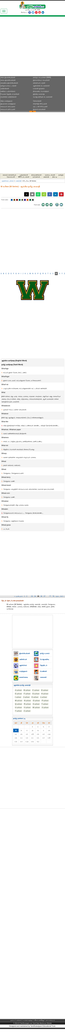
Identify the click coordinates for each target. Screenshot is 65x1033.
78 (53, 596)
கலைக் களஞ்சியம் (9, 175)
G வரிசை (35, 694)
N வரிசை (27, 701)
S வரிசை (36, 704)
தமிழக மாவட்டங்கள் (8, 86)
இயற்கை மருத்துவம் (8, 104)
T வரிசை (45, 704)
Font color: (4, 200)
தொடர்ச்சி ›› (60, 596)
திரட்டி (54, 177)
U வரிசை (18, 707)
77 (50, 596)
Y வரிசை (18, 711)
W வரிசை (36, 707)
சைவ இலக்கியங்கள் (8, 80)
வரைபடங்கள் (50, 175)
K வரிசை (35, 697)
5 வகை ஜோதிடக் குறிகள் (10, 94)
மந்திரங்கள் (5, 88)
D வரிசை (44, 690)
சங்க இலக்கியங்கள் (8, 77)
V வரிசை (27, 707)
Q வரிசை (18, 704)
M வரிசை (18, 701)
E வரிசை (18, 694)
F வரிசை (27, 694)
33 (32, 596)
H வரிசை (44, 694)
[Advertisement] (32, 47)
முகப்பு (12, 1020)
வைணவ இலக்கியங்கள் (9, 83)
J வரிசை (26, 697)
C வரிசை (35, 690)
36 (41, 596)
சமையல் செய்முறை (8, 106)
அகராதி (46, 177)
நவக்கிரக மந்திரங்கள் (8, 97)
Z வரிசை (27, 711)
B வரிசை (27, 690)
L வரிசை (43, 697)
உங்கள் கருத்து (27, 1020)
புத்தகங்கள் (24, 175)
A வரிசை (18, 690)
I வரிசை (18, 697)
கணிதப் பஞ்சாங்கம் (8, 91)
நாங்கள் (18, 1020)
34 (35, 596)
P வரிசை (45, 701)
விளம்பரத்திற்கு (39, 1020)
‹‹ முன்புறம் (18, 596)
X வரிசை (45, 707)
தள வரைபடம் (50, 1020)
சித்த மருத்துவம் (6, 101)
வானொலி (36, 177)
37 (44, 596)
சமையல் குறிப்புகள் (8, 109)
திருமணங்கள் (36, 175)
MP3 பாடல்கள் (23, 177)
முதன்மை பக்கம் (7, 181)
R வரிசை (27, 704)
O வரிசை (36, 701)
